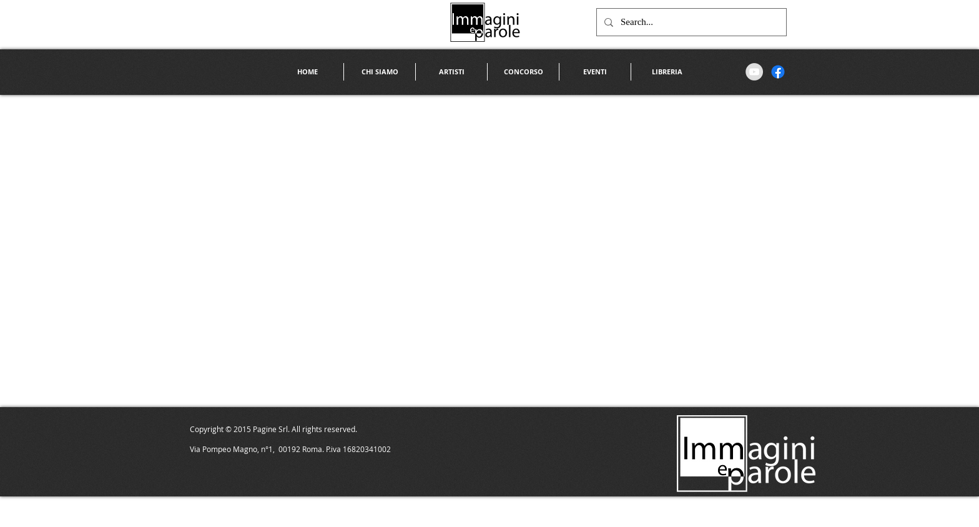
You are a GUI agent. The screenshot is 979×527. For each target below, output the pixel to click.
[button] (451, 72)
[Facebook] (778, 72)
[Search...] (690, 22)
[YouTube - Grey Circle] (754, 72)
